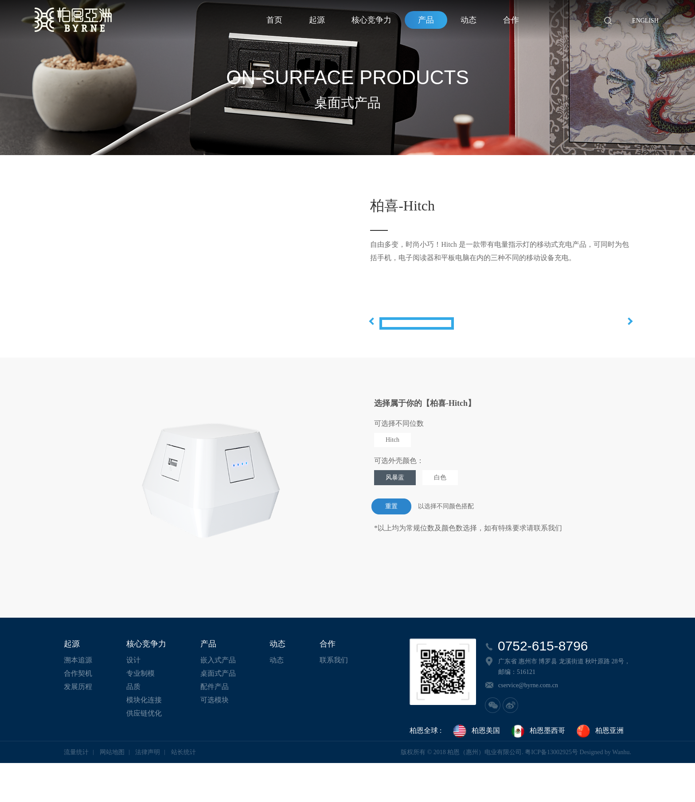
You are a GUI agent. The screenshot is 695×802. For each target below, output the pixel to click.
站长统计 (183, 790)
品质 (133, 725)
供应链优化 (144, 751)
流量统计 (76, 790)
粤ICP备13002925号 (551, 790)
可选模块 (214, 738)
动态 (468, 20)
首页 (274, 20)
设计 (133, 698)
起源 (317, 20)
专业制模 (140, 712)
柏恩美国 (476, 769)
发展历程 (78, 725)
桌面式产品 (218, 712)
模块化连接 (144, 738)
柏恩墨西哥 (537, 769)
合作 (511, 20)
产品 (426, 20)
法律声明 (147, 790)
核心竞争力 (371, 20)
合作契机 (78, 712)
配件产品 (214, 725)
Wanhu (620, 790)
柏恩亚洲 (600, 769)
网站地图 (112, 790)
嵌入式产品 (218, 698)
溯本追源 (78, 698)
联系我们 (334, 698)
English (645, 20)
